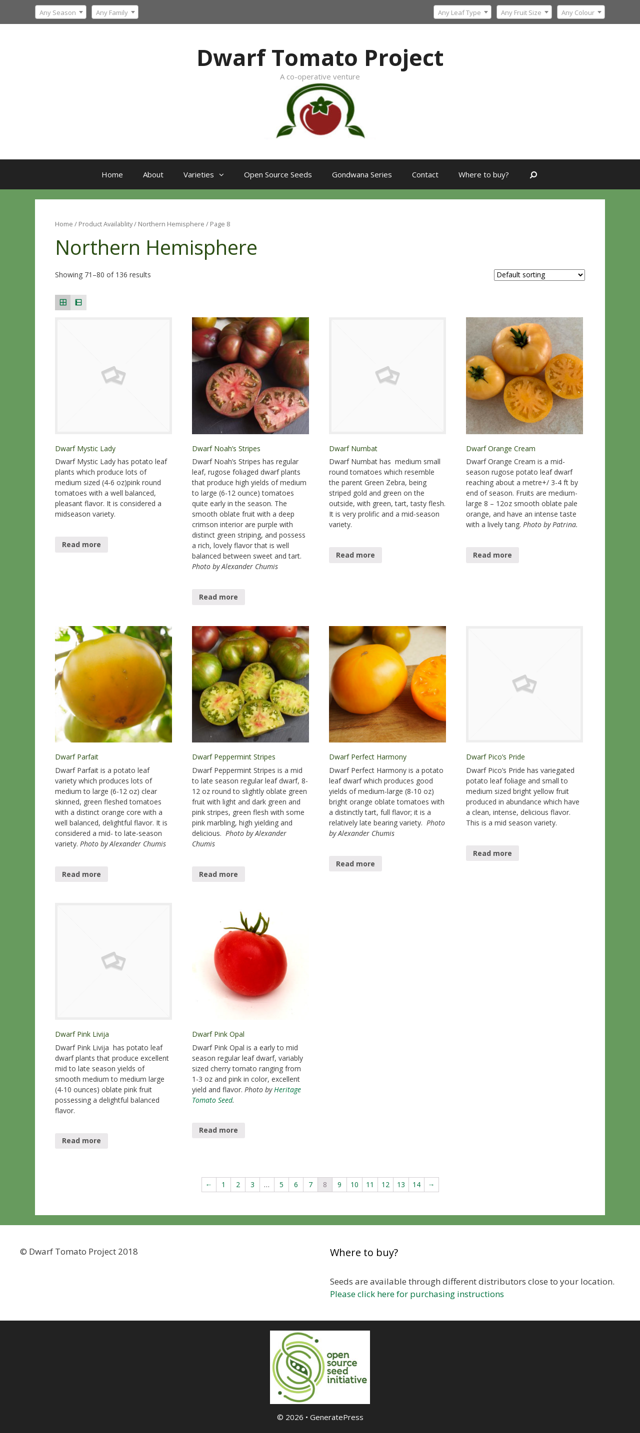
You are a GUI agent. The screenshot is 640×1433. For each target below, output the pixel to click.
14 (416, 1184)
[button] (224, 174)
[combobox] (463, 12)
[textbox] (462, 12)
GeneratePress (337, 1417)
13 (401, 1184)
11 (370, 1184)
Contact (425, 174)
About (153, 174)
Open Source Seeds (278, 174)
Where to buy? (483, 174)
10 (354, 1184)
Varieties (209, 174)
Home (112, 174)
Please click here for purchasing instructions (417, 1294)
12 (386, 1184)
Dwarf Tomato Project (320, 57)
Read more (81, 544)
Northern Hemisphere (171, 223)
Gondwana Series (362, 174)
